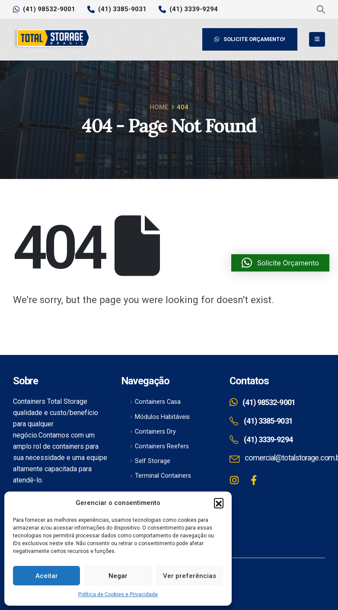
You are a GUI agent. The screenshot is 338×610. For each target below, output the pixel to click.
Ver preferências (189, 576)
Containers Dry (155, 431)
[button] (218, 502)
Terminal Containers (163, 475)
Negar (118, 576)
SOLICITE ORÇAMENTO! (249, 39)
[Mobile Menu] (317, 39)
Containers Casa (158, 402)
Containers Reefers (162, 446)
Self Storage (152, 461)
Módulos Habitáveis (162, 417)
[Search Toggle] (320, 9)
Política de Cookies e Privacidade (118, 594)
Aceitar (46, 576)
